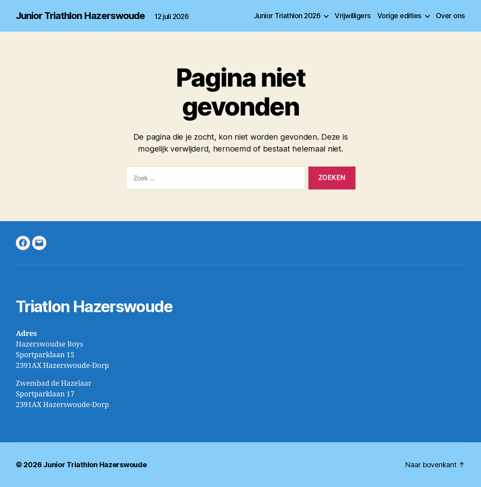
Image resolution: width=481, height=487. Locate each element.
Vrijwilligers (353, 15)
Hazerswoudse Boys (49, 344)
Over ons (450, 15)
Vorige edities (399, 15)
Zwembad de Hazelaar (53, 383)
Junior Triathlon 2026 (287, 15)
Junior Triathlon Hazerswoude (80, 16)
